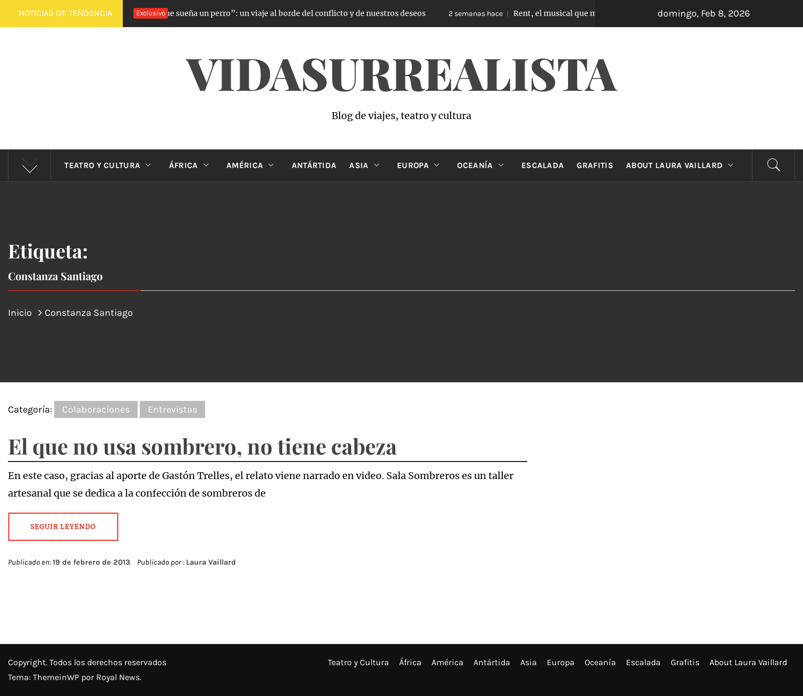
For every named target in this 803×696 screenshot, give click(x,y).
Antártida (314, 165)
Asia (366, 165)
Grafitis (595, 165)
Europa (420, 165)
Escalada (542, 165)
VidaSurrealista (401, 72)
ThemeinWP (57, 677)
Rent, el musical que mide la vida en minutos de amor (586, 13)
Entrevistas (172, 409)
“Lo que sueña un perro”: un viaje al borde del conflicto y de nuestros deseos (265, 13)
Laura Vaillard (211, 562)
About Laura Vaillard (682, 165)
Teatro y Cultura (110, 165)
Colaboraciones (96, 409)
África (191, 165)
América (252, 165)
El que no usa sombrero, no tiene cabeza (202, 446)
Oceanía (483, 165)
